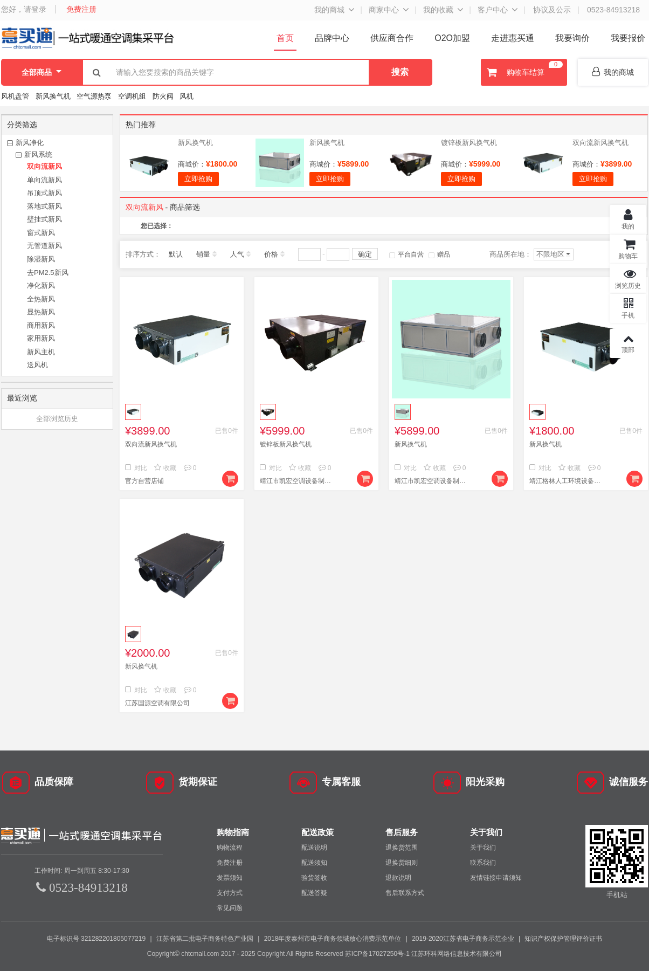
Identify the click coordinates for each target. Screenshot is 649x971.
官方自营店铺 (144, 481)
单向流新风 (44, 180)
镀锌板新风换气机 (469, 143)
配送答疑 (314, 893)
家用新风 (41, 338)
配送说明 (314, 847)
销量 (203, 254)
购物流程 (230, 847)
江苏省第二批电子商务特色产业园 (204, 938)
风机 (186, 96)
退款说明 (398, 878)
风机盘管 (15, 96)
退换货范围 (401, 847)
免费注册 (81, 9)
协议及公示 (552, 9)
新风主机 (41, 352)
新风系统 (38, 154)
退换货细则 (401, 862)
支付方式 (230, 893)
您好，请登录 (23, 9)
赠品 (439, 254)
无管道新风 (44, 246)
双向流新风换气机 (600, 143)
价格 (271, 254)
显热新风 (41, 312)
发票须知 (230, 878)
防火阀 (163, 96)
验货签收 (314, 878)
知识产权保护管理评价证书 (563, 938)
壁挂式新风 (44, 219)
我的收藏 (438, 9)
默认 (176, 254)
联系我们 (483, 862)
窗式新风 (41, 233)
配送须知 (314, 862)
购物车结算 (523, 72)
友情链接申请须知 (496, 878)
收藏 (165, 468)
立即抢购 (198, 179)
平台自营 (406, 254)
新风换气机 (54, 96)
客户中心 (493, 9)
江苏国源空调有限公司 (157, 703)
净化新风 (41, 285)
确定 (365, 254)
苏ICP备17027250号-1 (377, 954)
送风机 (37, 365)
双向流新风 (44, 166)
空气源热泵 (94, 96)
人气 (237, 254)
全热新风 (41, 299)
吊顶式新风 (44, 193)
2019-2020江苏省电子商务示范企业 (463, 938)
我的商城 (329, 9)
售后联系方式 (404, 893)
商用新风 (41, 325)
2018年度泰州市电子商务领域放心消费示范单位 (333, 938)
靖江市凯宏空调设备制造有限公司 (297, 481)
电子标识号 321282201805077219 (96, 938)
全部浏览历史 (57, 419)
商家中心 (384, 9)
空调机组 (132, 96)
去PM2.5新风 (47, 272)
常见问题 (230, 908)
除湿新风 (41, 259)
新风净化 (30, 143)
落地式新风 (44, 206)
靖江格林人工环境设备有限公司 (567, 481)
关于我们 (483, 847)
